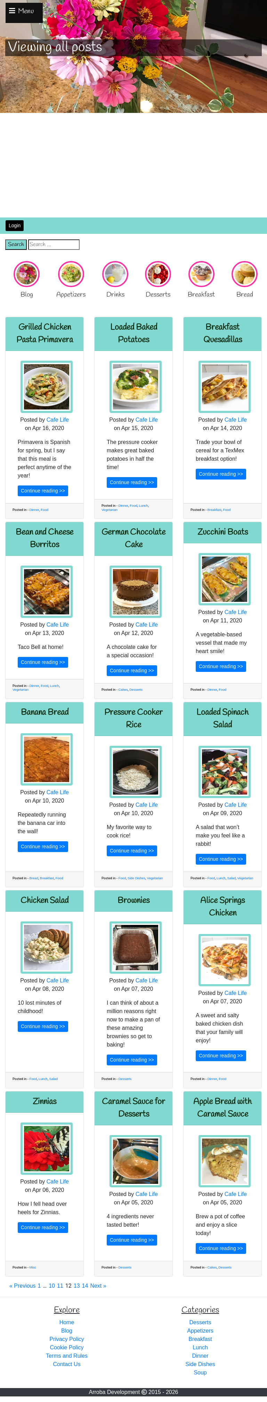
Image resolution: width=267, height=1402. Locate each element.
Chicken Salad (44, 900)
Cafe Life (58, 420)
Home (66, 1322)
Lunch (143, 505)
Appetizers (200, 1331)
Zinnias (44, 1102)
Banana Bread (44, 712)
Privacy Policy (66, 1339)
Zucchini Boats (222, 532)
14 (85, 1286)
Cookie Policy (67, 1347)
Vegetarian (110, 510)
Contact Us (66, 1364)
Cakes (123, 689)
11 (60, 1286)
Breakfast (214, 510)
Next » (98, 1286)
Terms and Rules (67, 1356)
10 (52, 1286)
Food (44, 510)
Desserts (136, 689)
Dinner (34, 510)
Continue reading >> (43, 490)
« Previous (22, 1286)
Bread (33, 878)
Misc (32, 1267)
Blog (66, 1331)
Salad (231, 878)
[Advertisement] (133, 165)
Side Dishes (136, 878)
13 (77, 1286)
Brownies (133, 900)
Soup (200, 1373)
